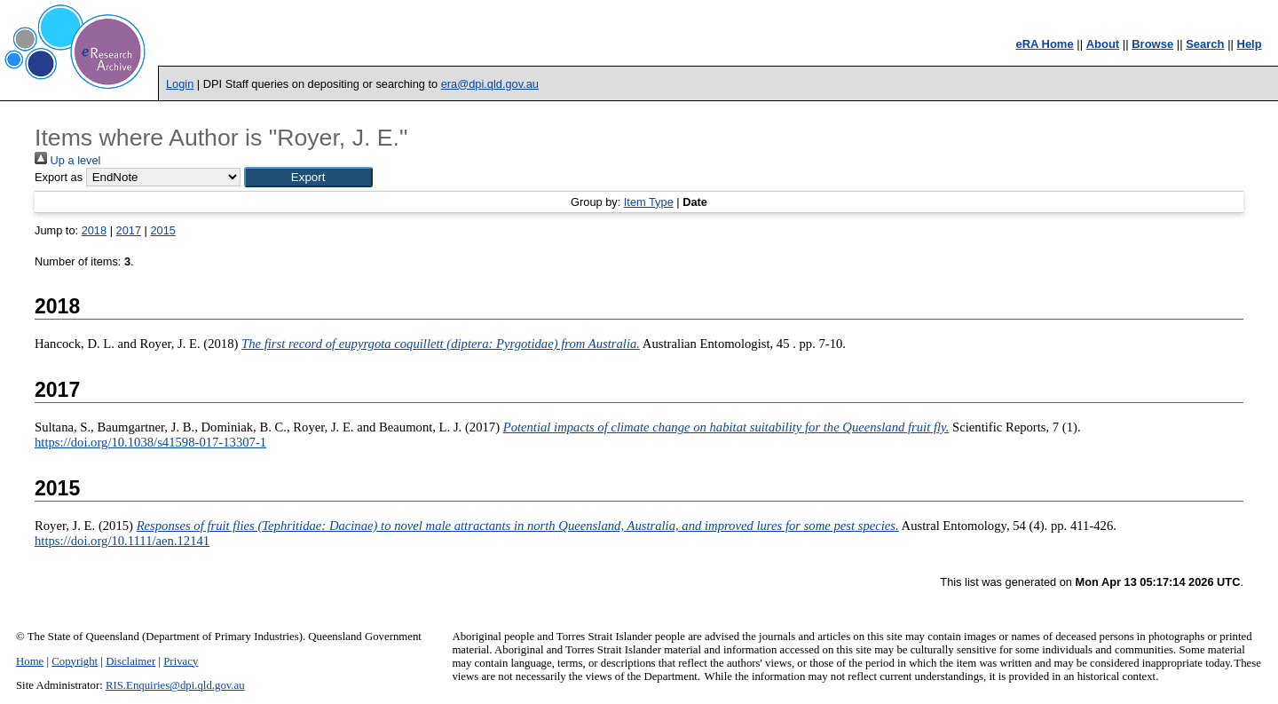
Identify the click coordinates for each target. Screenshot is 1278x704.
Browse (1152, 44)
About (1103, 44)
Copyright (74, 661)
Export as (59, 177)
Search (1205, 44)
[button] (308, 177)
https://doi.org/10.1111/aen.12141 (122, 541)
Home (29, 661)
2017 (128, 230)
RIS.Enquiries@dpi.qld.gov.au (175, 685)
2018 (94, 230)
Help (1249, 44)
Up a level (67, 160)
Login (179, 84)
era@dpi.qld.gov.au (490, 84)
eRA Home (1044, 44)
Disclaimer (130, 661)
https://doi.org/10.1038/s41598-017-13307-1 (150, 442)
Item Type (649, 202)
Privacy (180, 661)
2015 (162, 230)
